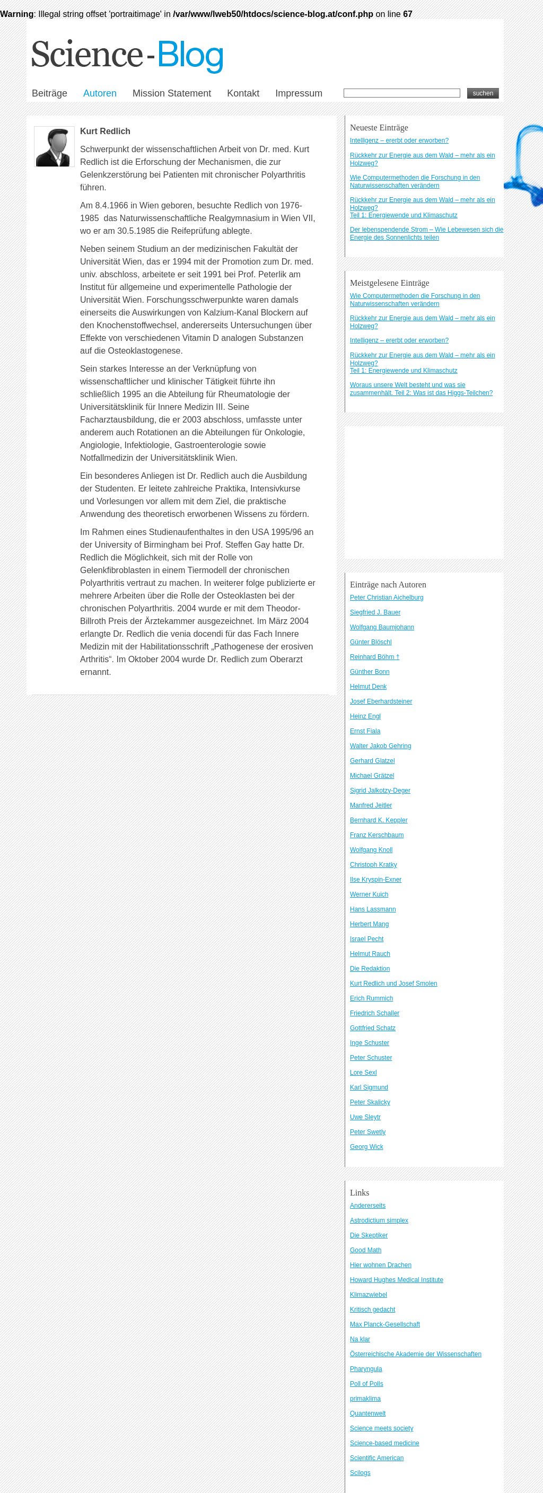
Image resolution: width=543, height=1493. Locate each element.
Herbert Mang (369, 924)
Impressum (298, 93)
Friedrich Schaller (374, 1013)
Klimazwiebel (368, 1294)
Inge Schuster (369, 1043)
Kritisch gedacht (372, 1309)
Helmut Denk (368, 686)
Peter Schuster (371, 1057)
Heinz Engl (365, 716)
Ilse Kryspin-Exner (375, 879)
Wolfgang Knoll (371, 850)
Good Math (365, 1250)
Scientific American (377, 1458)
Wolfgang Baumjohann (382, 627)
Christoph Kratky (373, 864)
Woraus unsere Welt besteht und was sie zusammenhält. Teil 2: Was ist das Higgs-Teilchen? (421, 389)
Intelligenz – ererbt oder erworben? (399, 140)
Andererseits (368, 1205)
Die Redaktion (370, 968)
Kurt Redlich (105, 131)
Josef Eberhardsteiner (381, 701)
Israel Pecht (366, 939)
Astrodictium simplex (379, 1220)
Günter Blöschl (371, 642)
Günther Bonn (370, 671)
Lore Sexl (363, 1072)
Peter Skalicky (370, 1102)
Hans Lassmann (373, 909)
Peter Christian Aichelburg (387, 597)
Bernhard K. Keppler (379, 820)
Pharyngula (366, 1369)
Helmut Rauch (370, 954)
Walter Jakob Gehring (380, 746)
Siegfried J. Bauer (375, 612)
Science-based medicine (384, 1443)
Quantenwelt (368, 1413)
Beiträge (49, 93)
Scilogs (360, 1473)
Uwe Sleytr (365, 1117)
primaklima (365, 1398)
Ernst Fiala (365, 731)
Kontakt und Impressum (122, 492)
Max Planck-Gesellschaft (385, 1324)
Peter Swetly (368, 1132)
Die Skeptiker (369, 1235)
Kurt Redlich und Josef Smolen (393, 983)
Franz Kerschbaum (377, 835)
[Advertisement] (424, 492)
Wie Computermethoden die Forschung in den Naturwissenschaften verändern (415, 181)
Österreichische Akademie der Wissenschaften (415, 1354)
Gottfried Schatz (373, 1028)
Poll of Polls (366, 1383)
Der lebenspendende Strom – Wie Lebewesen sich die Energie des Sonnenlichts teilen (427, 233)
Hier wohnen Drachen (380, 1265)
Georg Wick (366, 1147)
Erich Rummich (371, 998)
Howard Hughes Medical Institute (396, 1280)
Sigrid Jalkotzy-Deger (380, 790)
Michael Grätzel (372, 775)
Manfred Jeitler (371, 805)
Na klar (360, 1339)
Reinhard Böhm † (374, 657)
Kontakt (243, 93)
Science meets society (381, 1428)
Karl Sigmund (369, 1087)
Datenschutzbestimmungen (186, 492)
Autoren (100, 93)
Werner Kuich (369, 894)
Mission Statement (172, 93)
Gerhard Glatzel (372, 761)
